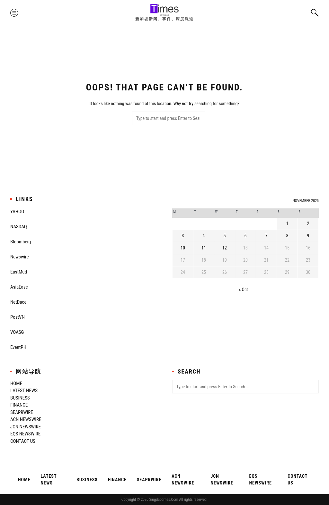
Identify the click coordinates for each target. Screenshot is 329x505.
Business (20, 398)
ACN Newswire (25, 419)
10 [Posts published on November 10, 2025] (183, 247)
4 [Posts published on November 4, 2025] (204, 235)
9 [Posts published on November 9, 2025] (308, 235)
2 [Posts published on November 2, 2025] (308, 223)
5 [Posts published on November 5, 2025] (225, 235)
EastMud (18, 272)
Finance (19, 405)
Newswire (19, 257)
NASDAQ (18, 227)
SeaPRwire (21, 412)
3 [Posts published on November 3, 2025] (183, 235)
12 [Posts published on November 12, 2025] (224, 247)
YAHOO (17, 212)
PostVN (17, 317)
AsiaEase (19, 287)
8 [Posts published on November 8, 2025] (287, 235)
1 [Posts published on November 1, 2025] (287, 223)
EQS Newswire (25, 434)
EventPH (18, 347)
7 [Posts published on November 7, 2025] (266, 235)
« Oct (243, 289)
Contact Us (22, 441)
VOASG (17, 332)
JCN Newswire (25, 427)
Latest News (24, 390)
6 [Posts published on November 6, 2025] (246, 235)
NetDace (18, 302)
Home (16, 383)
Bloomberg (20, 242)
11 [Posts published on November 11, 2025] (203, 247)
